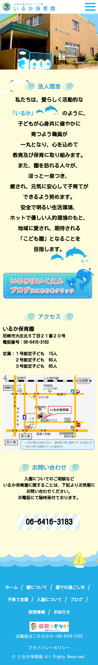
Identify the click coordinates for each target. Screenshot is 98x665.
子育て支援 (17, 600)
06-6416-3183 (49, 522)
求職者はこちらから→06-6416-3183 (49, 636)
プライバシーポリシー (49, 648)
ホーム (11, 587)
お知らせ (61, 612)
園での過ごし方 (70, 587)
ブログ (76, 600)
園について (36, 587)
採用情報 (36, 612)
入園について (49, 600)
